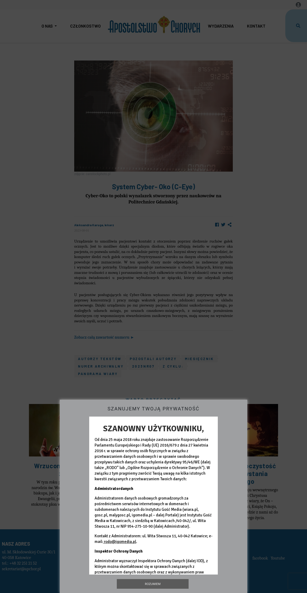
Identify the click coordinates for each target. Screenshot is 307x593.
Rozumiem (153, 584)
